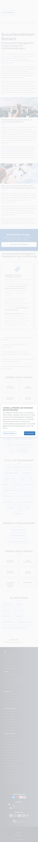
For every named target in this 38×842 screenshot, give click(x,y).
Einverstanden (29, 433)
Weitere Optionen (9, 433)
